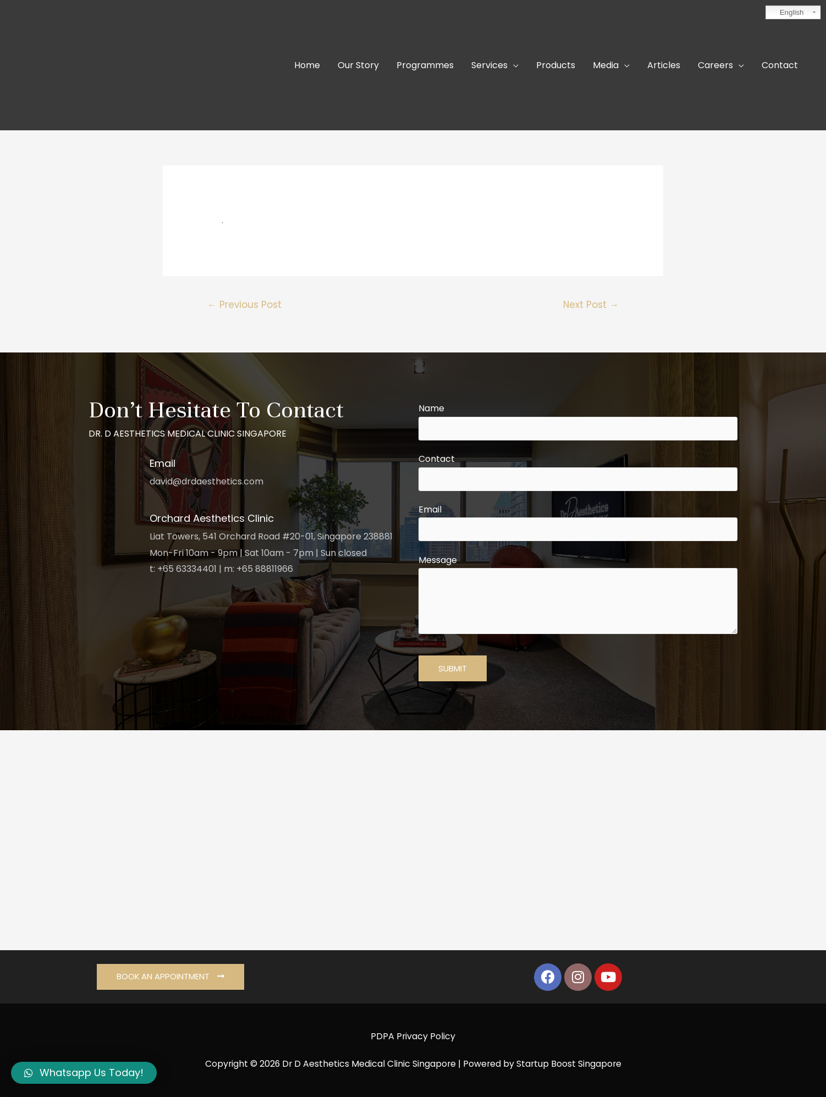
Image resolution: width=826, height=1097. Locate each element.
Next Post (591, 304)
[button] (171, 977)
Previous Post (244, 304)
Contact (577, 472)
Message (577, 597)
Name (577, 421)
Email (577, 522)
